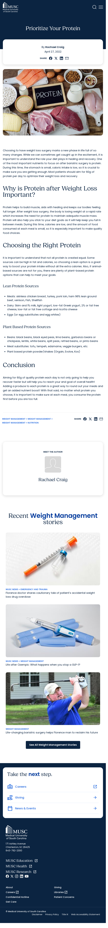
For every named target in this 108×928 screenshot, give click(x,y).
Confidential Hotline (17, 897)
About (9, 887)
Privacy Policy (52, 914)
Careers (12, 892)
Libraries (61, 892)
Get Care (11, 901)
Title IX (65, 914)
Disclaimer (37, 914)
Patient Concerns (64, 897)
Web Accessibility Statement (85, 914)
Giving (57, 887)
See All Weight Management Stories (53, 745)
